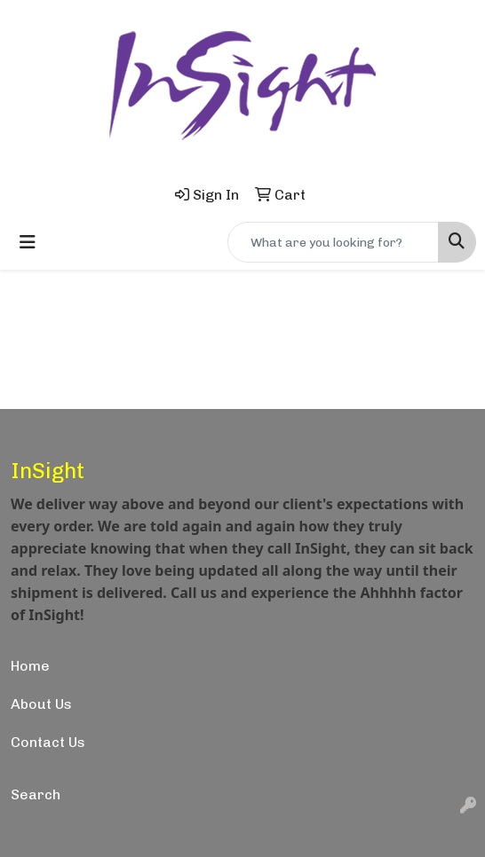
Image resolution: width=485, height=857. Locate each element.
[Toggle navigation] (27, 242)
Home (30, 665)
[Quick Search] (333, 242)
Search (35, 794)
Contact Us (48, 742)
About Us (41, 704)
